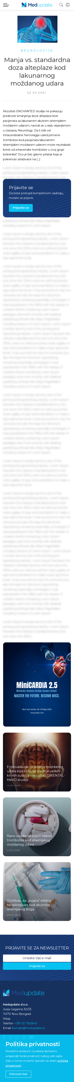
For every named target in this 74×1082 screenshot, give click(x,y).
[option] (37, 684)
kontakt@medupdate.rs (28, 1028)
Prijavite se (21, 207)
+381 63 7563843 (25, 1023)
